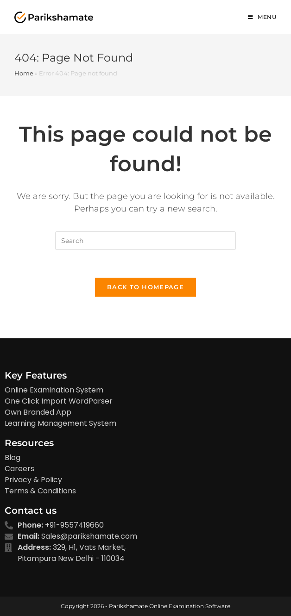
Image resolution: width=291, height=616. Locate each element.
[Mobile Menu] (262, 17)
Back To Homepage (145, 287)
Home (23, 73)
